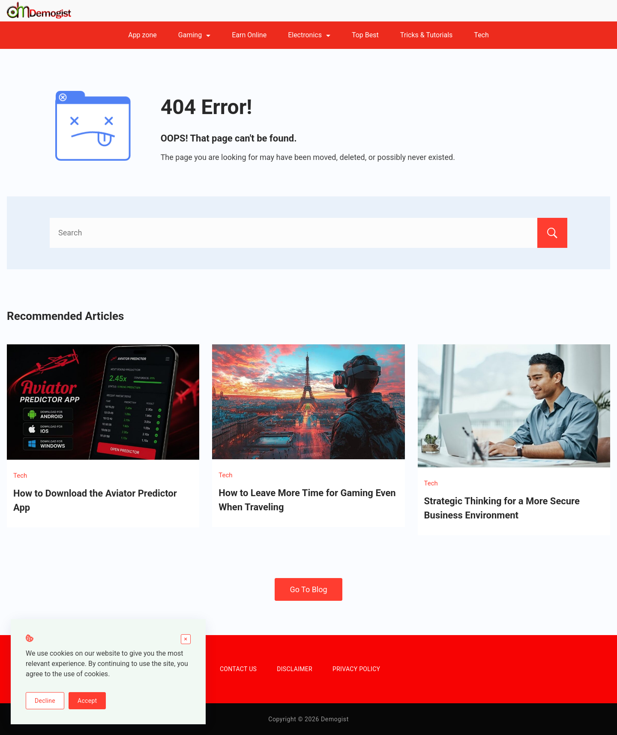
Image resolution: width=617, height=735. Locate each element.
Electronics (309, 35)
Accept (87, 700)
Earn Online (249, 35)
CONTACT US (238, 669)
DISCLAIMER (294, 669)
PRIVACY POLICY (356, 669)
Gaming (194, 35)
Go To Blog (308, 589)
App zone (142, 35)
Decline (45, 700)
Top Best (365, 35)
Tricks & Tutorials (426, 35)
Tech (481, 35)
